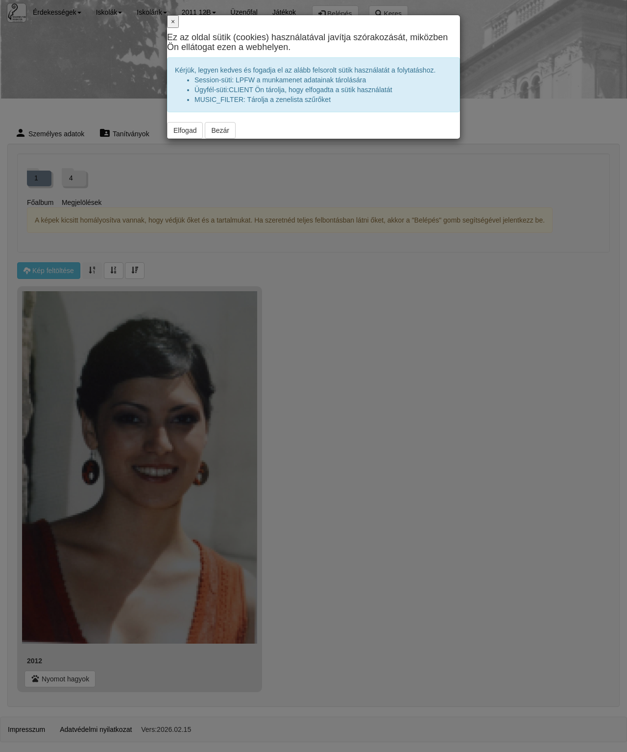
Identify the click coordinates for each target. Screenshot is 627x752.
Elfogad (184, 130)
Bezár (220, 130)
